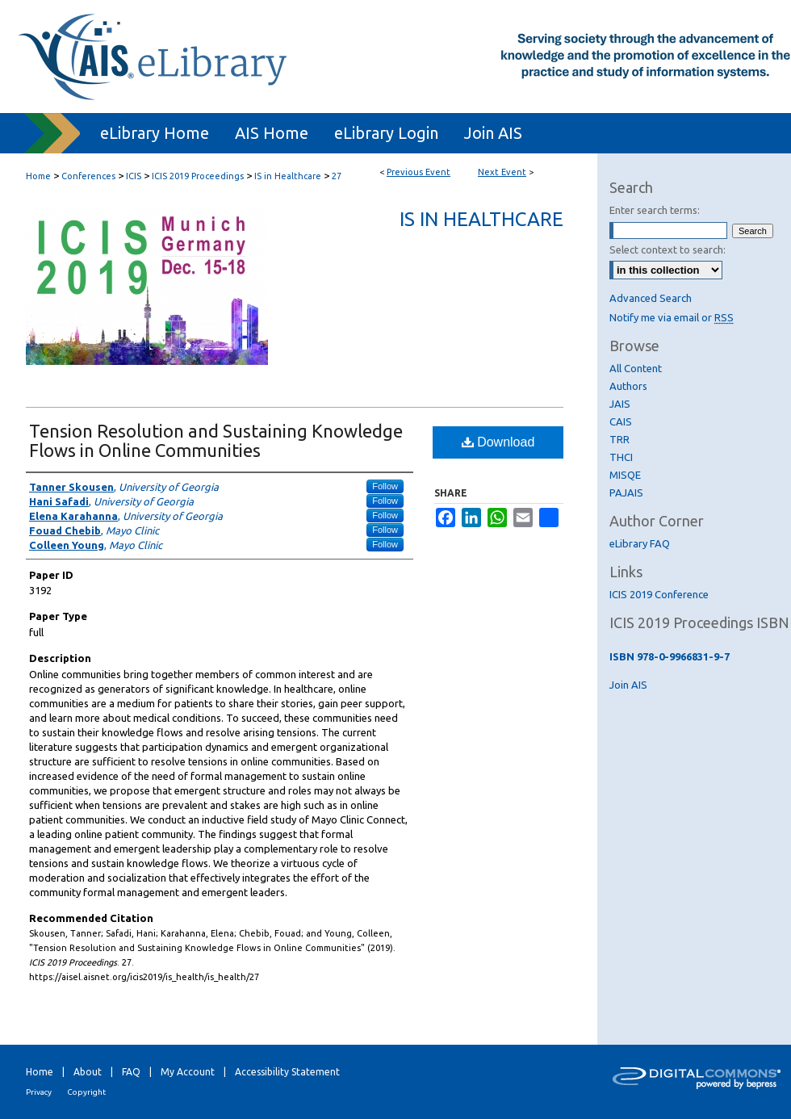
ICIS (135, 176)
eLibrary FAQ (639, 543)
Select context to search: (667, 249)
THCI (621, 457)
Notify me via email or (671, 317)
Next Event (502, 172)
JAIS (619, 403)
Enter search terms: (654, 210)
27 (336, 176)
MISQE (625, 474)
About (87, 1072)
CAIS (620, 421)
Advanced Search (650, 298)
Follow (385, 486)
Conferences (89, 176)
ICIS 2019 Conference (659, 594)
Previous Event (418, 172)
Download (498, 442)
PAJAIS (626, 492)
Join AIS (628, 684)
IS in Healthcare (289, 176)
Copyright (86, 1092)
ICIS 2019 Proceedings (199, 176)
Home (38, 176)
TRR (619, 439)
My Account (188, 1072)
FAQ (131, 1072)
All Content (635, 368)
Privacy (39, 1092)
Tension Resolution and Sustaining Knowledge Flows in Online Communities (216, 440)
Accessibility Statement (287, 1072)
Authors (628, 386)
